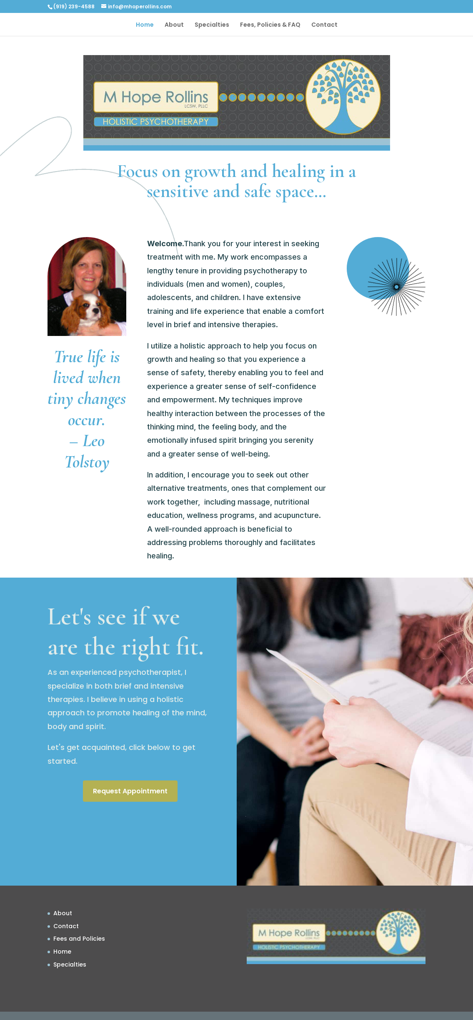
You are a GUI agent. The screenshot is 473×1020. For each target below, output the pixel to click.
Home (145, 25)
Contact (324, 25)
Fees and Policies (79, 938)
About (174, 25)
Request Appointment (130, 791)
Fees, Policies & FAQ (270, 25)
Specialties (212, 25)
